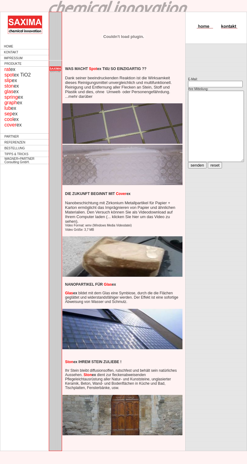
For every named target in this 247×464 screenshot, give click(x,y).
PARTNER (11, 136)
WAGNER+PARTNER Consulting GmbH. (19, 160)
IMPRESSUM (13, 58)
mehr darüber (79, 96)
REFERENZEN (14, 142)
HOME (8, 46)
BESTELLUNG (14, 148)
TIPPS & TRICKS (16, 154)
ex (9, 69)
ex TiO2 (17, 74)
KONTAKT (11, 52)
